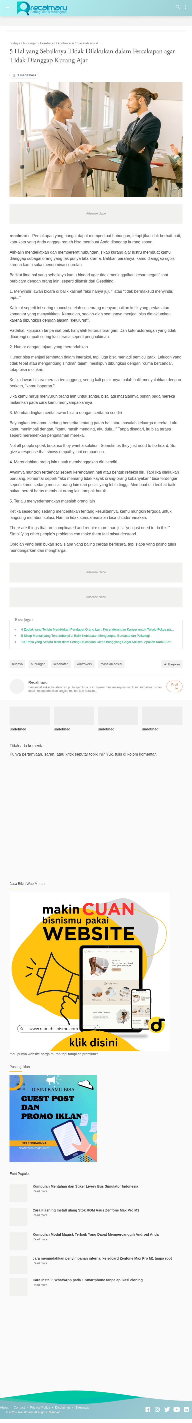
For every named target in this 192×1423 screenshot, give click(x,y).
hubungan (38, 664)
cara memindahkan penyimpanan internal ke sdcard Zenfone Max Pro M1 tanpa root (102, 1258)
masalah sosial (111, 664)
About (4, 1407)
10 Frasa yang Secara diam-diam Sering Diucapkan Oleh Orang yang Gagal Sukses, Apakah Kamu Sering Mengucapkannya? (98, 642)
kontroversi (84, 664)
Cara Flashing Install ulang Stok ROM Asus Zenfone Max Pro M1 (85, 1210)
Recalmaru (25, 1412)
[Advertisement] (96, 1341)
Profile (174, 686)
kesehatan (61, 664)
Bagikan (172, 664)
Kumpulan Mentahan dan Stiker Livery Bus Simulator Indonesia (85, 1186)
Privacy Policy (40, 1407)
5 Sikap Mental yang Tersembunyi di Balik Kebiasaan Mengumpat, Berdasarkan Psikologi (85, 636)
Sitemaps (82, 1407)
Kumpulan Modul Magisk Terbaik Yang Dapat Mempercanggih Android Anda (95, 1234)
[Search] (178, 7)
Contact (19, 1407)
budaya (17, 664)
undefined (18, 729)
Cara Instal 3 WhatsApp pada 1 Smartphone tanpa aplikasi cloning (87, 1280)
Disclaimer (62, 1407)
